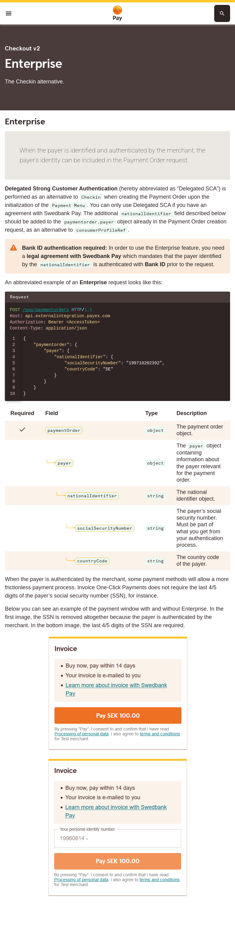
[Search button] (222, 13)
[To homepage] (117, 13)
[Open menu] (8, 13)
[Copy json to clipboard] (222, 297)
